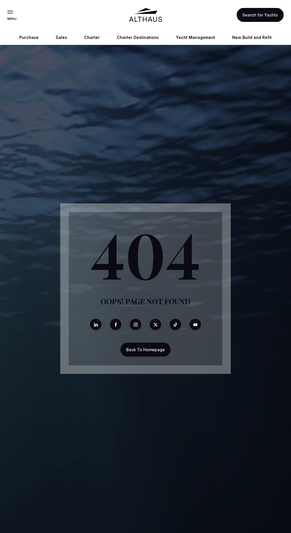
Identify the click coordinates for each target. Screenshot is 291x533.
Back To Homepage (145, 349)
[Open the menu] (10, 12)
